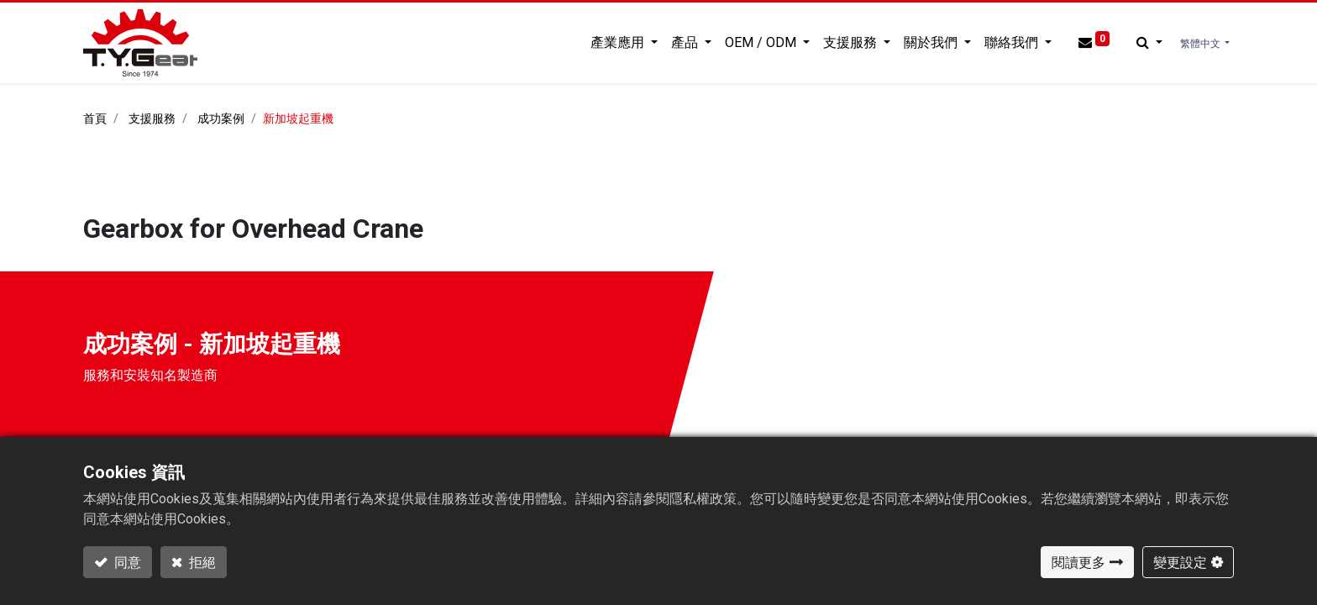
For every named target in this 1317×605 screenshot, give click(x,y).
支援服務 (152, 119)
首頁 (95, 119)
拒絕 (201, 562)
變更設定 (1180, 562)
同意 (126, 562)
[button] (1149, 43)
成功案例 (220, 119)
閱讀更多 (1078, 562)
